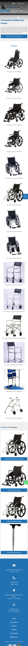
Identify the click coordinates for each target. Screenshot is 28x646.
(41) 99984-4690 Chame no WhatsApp (14, 610)
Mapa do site (14, 637)
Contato (22, 10)
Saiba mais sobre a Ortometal (14, 36)
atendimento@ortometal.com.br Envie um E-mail (14, 570)
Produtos (14, 10)
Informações (14, 633)
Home (13, 3)
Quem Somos (20, 3)
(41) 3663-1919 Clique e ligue (14, 583)
